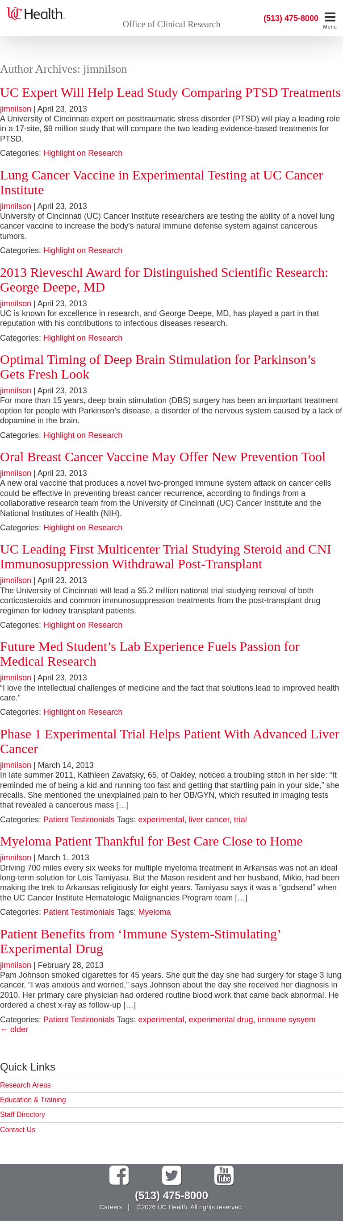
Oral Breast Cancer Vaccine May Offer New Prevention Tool (163, 456)
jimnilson (15, 108)
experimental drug (221, 1019)
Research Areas (25, 1085)
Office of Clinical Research (172, 24)
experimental (161, 819)
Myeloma (154, 912)
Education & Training (33, 1100)
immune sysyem (287, 1019)
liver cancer (209, 819)
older (14, 1029)
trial (240, 819)
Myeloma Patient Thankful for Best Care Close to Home (151, 840)
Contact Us (17, 1129)
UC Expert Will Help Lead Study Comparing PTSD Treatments (170, 92)
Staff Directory (22, 1114)
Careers (111, 1207)
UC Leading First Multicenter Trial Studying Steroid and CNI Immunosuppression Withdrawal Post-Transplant (165, 556)
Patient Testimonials (79, 819)
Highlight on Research (82, 153)
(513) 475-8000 (291, 18)
